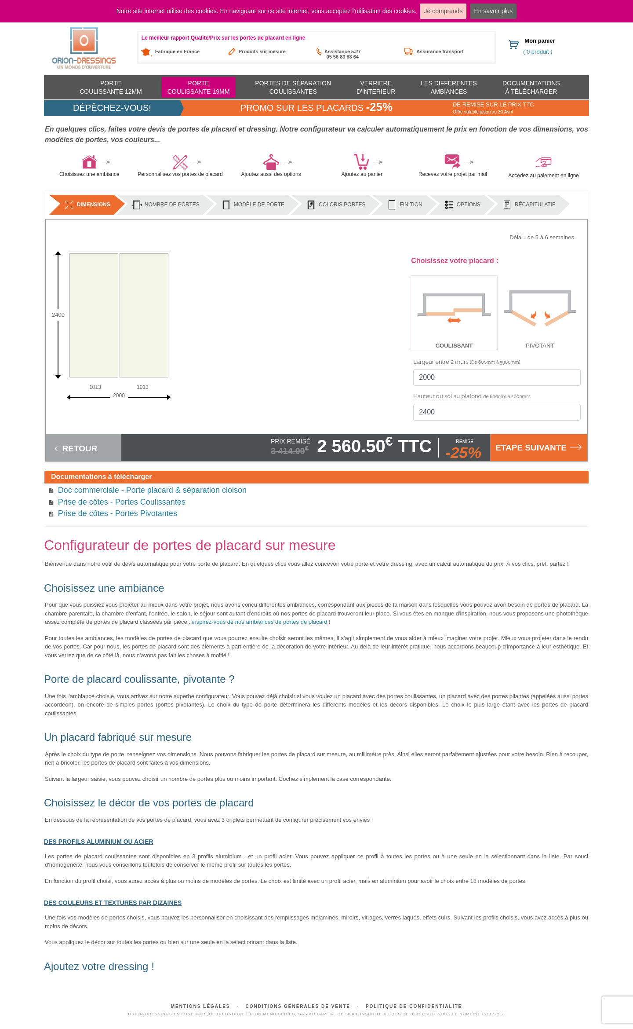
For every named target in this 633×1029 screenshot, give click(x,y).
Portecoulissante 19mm (198, 87)
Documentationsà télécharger (531, 87)
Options (462, 204)
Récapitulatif (528, 204)
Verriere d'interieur (376, 87)
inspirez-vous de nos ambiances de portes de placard (259, 622)
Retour (76, 448)
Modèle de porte (252, 204)
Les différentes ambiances (449, 87)
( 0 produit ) (537, 51)
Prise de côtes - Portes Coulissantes (122, 502)
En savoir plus (493, 11)
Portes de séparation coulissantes (293, 87)
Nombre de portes (165, 204)
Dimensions (87, 204)
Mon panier (539, 40)
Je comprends (443, 11)
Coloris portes (335, 204)
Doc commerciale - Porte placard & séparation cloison (152, 490)
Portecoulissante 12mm (111, 87)
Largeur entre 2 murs (466, 362)
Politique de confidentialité (414, 1006)
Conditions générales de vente (297, 1006)
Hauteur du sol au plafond (471, 396)
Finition (404, 204)
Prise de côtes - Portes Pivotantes (117, 513)
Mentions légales (200, 1006)
